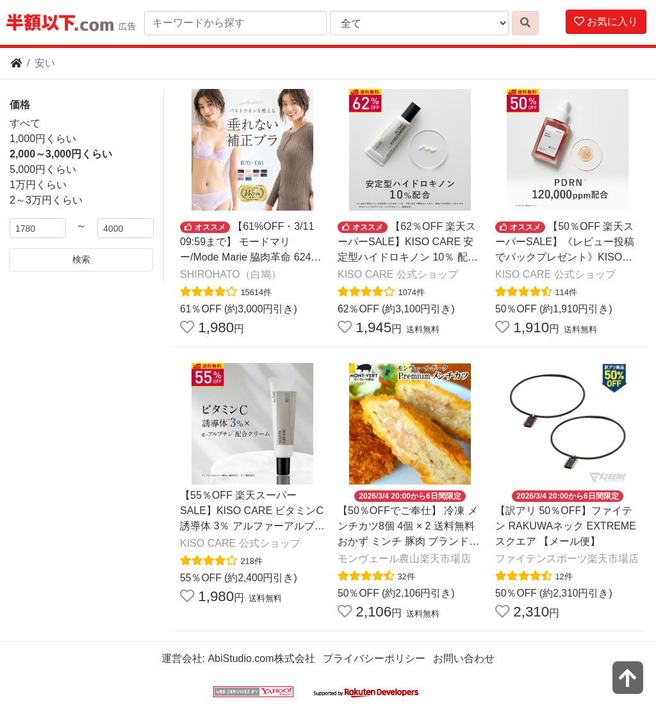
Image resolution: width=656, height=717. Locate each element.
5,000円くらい (43, 169)
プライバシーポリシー (374, 658)
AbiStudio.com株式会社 (261, 658)
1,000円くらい (43, 138)
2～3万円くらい (46, 200)
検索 (81, 259)
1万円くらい (38, 184)
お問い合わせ (464, 658)
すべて (25, 123)
